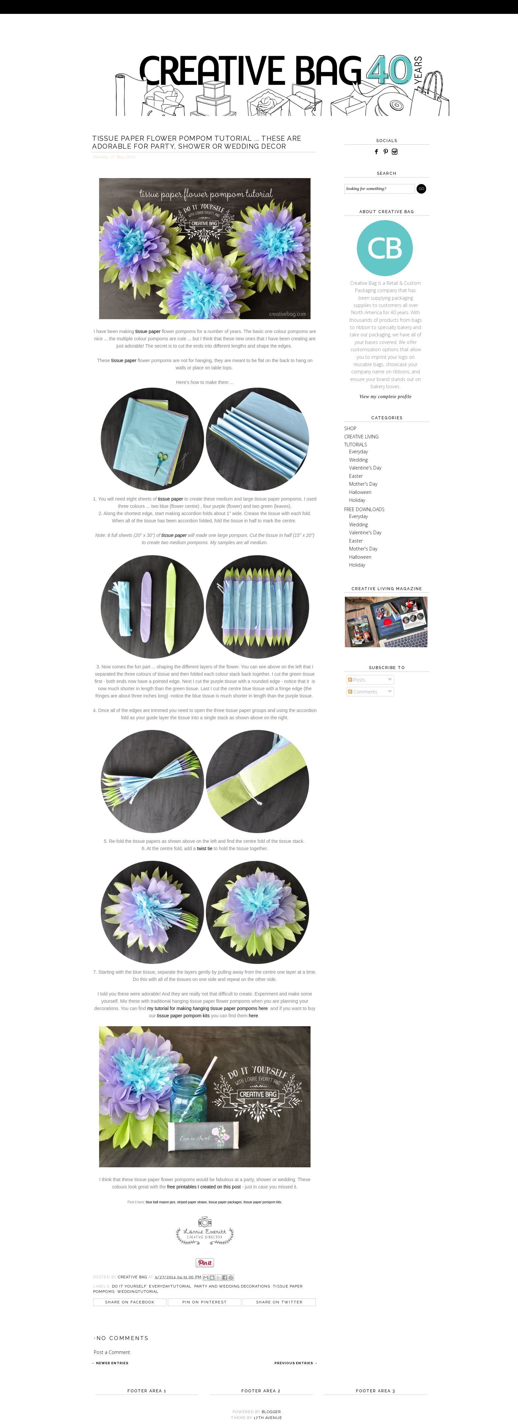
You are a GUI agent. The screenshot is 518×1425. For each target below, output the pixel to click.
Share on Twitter (279, 1302)
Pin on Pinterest (204, 1302)
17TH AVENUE (268, 1418)
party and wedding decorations (232, 1286)
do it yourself (129, 1286)
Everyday (358, 451)
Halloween (360, 492)
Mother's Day (363, 484)
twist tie (204, 848)
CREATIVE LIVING (361, 436)
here (253, 1015)
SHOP (350, 428)
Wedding (358, 460)
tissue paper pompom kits (183, 1015)
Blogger (271, 1412)
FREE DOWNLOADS (364, 509)
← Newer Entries (110, 1363)
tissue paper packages (225, 1202)
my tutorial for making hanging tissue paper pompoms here (207, 1008)
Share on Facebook (130, 1302)
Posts (356, 680)
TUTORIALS (355, 444)
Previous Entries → (296, 1363)
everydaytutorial (170, 1286)
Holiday (357, 500)
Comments (362, 692)
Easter (356, 476)
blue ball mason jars (160, 1202)
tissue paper (148, 331)
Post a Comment (112, 1352)
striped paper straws (192, 1202)
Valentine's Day (365, 468)
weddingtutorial (138, 1292)
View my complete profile (385, 396)
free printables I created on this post (204, 1186)
